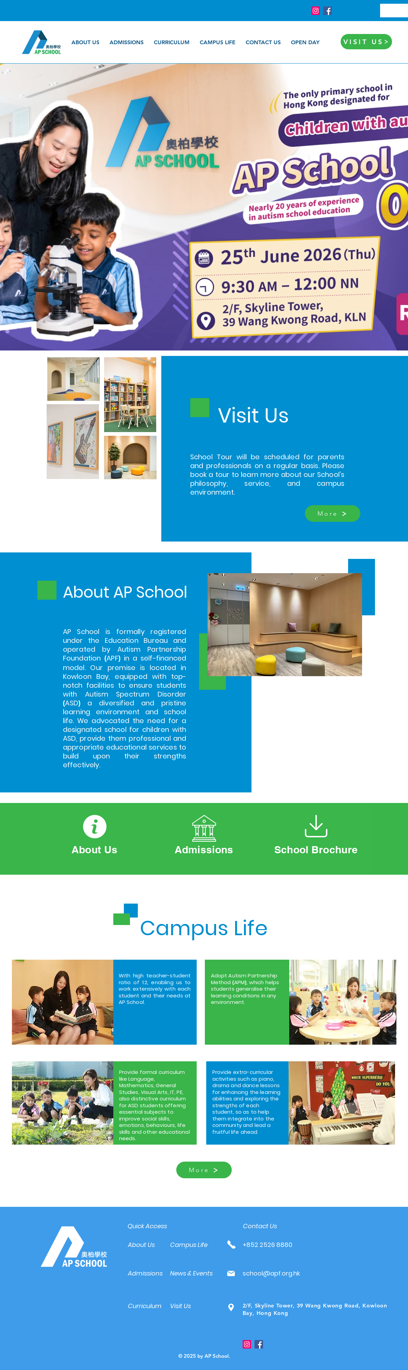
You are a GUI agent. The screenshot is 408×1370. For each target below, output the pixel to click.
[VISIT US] (366, 41)
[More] (332, 513)
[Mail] (231, 1273)
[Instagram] (315, 10)
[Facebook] (327, 10)
